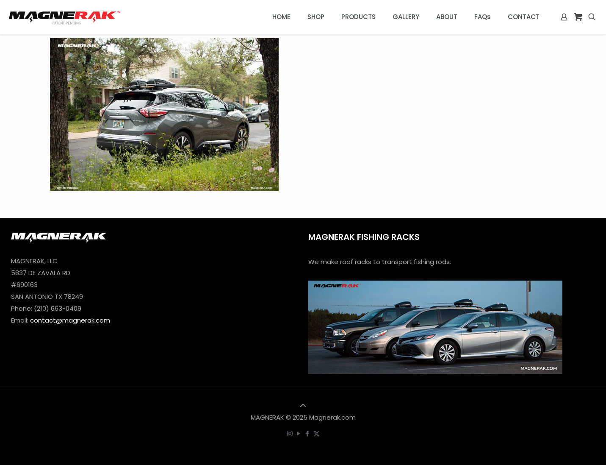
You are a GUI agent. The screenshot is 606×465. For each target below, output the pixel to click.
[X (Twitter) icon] (316, 433)
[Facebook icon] (307, 433)
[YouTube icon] (299, 433)
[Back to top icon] (303, 405)
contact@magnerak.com (70, 320)
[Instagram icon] (290, 433)
